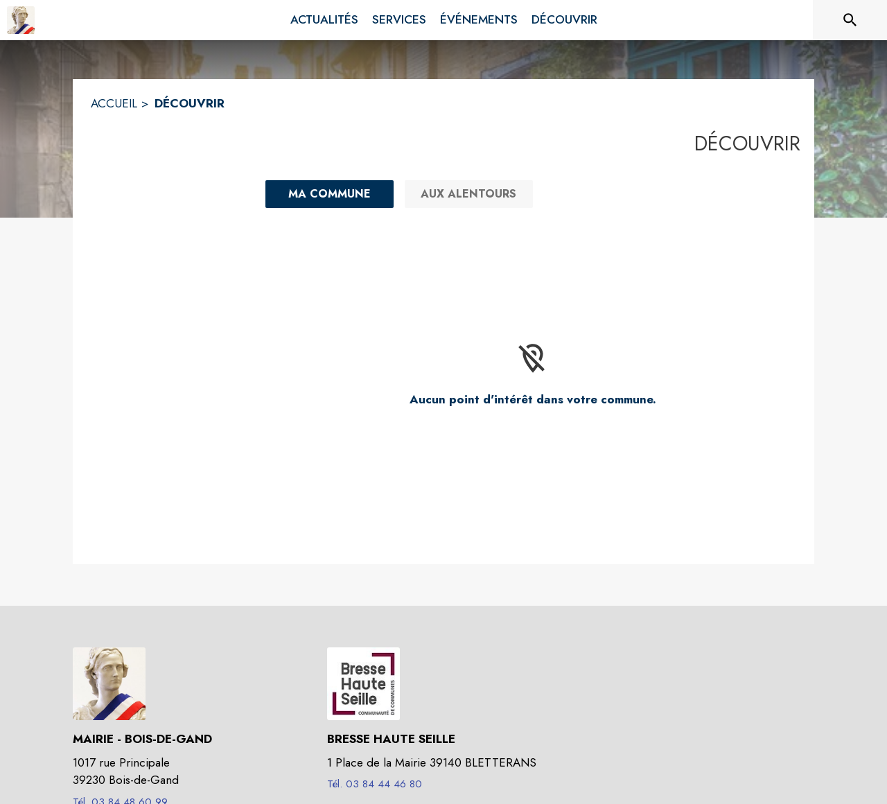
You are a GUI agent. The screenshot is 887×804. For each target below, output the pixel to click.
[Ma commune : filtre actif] (329, 194)
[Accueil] (21, 20)
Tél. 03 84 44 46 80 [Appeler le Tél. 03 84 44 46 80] (374, 784)
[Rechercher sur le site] (850, 20)
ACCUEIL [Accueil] (114, 103)
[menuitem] (324, 20)
